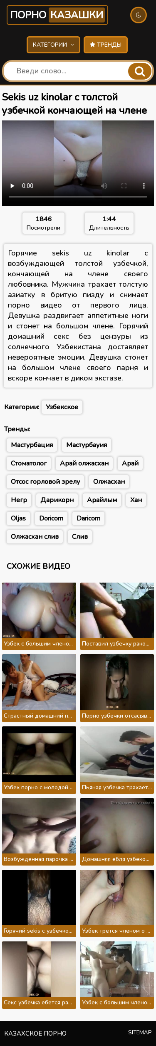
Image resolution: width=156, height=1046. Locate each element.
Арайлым (102, 500)
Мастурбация (32, 445)
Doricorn (51, 518)
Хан (136, 500)
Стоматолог (29, 463)
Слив (80, 536)
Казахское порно (35, 1033)
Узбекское (62, 407)
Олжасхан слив (35, 536)
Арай (130, 463)
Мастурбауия (86, 445)
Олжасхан (109, 481)
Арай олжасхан (84, 463)
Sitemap (140, 1032)
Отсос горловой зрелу (45, 481)
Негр (19, 500)
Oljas (18, 518)
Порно (57, 15)
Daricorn (88, 518)
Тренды (105, 45)
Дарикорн (57, 500)
